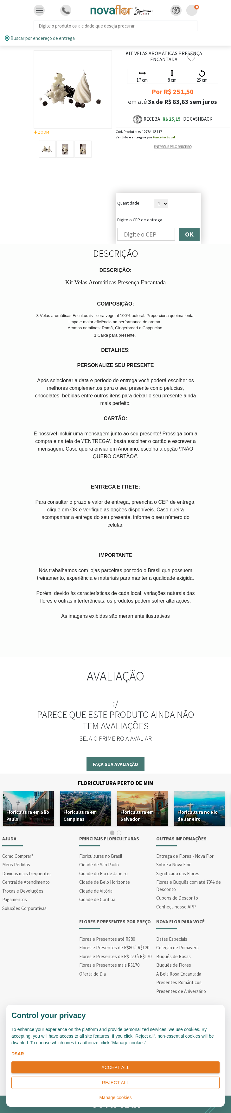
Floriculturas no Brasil (100, 856)
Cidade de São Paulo (99, 865)
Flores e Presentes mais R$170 (109, 965)
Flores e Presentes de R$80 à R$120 (114, 948)
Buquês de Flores (173, 965)
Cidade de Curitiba (97, 899)
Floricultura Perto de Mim (115, 783)
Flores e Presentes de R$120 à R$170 (115, 956)
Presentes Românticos (179, 982)
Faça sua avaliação (115, 764)
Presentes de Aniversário (181, 991)
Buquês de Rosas (173, 956)
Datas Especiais (171, 939)
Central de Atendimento (26, 882)
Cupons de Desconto (177, 898)
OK (189, 234)
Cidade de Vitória (95, 891)
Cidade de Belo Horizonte (104, 882)
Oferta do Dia (92, 974)
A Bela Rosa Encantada (178, 974)
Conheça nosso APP (176, 907)
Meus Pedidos (16, 865)
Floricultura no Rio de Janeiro (197, 815)
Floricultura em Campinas (80, 815)
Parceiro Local (164, 137)
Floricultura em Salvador (137, 815)
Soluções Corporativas (24, 908)
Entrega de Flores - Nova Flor (185, 856)
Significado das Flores (177, 873)
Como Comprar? (17, 856)
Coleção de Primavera (177, 948)
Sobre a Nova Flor (173, 865)
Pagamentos (14, 899)
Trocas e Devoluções (22, 891)
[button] (176, 10)
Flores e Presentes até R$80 (107, 939)
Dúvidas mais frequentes (27, 873)
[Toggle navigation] (39, 10)
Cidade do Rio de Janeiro (103, 873)
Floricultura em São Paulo (27, 815)
